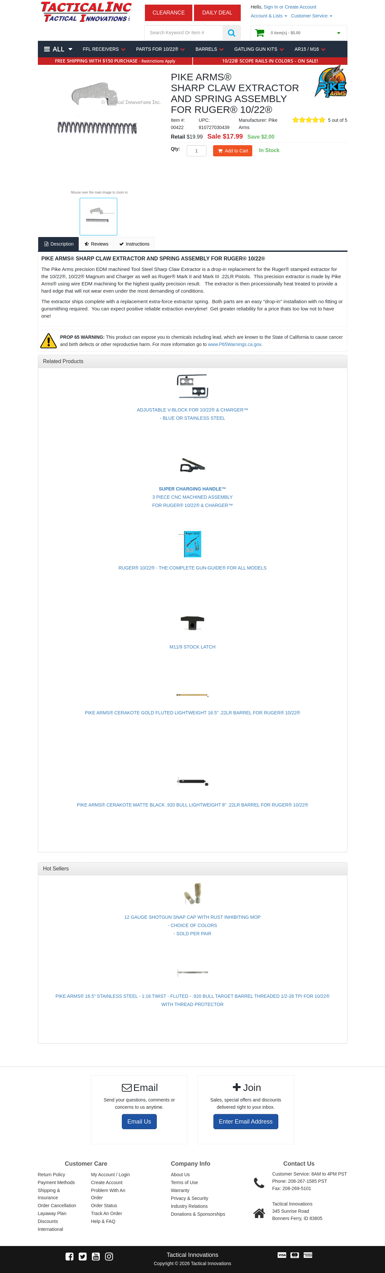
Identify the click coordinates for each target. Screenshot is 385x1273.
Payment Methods (56, 1182)
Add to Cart (232, 150)
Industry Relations (189, 1206)
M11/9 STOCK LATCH (193, 647)
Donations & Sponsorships (198, 1214)
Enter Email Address (246, 1121)
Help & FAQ (103, 1221)
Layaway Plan (52, 1213)
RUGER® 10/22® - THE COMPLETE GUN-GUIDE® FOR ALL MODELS (192, 567)
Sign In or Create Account (290, 7)
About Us (180, 1174)
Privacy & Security (189, 1198)
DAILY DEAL (217, 12)
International (50, 1229)
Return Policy (51, 1174)
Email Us (139, 1121)
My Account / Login (110, 1174)
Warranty (180, 1190)
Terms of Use (184, 1182)
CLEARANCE (168, 12)
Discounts (48, 1221)
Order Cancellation (57, 1205)
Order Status (104, 1205)
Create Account (107, 1182)
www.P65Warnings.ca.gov (234, 344)
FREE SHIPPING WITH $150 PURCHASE (115, 61)
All (58, 48)
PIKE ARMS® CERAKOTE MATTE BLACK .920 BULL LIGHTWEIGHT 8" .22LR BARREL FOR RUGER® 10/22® (192, 805)
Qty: (175, 148)
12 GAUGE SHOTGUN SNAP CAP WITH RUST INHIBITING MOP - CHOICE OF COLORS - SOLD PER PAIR (192, 925)
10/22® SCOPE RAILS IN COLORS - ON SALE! (270, 61)
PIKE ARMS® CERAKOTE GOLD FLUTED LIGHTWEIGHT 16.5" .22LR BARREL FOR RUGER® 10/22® (192, 712)
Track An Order (106, 1213)
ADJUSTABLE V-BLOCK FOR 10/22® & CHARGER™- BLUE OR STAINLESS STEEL (192, 414)
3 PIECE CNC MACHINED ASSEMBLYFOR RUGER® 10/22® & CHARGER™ (192, 497)
